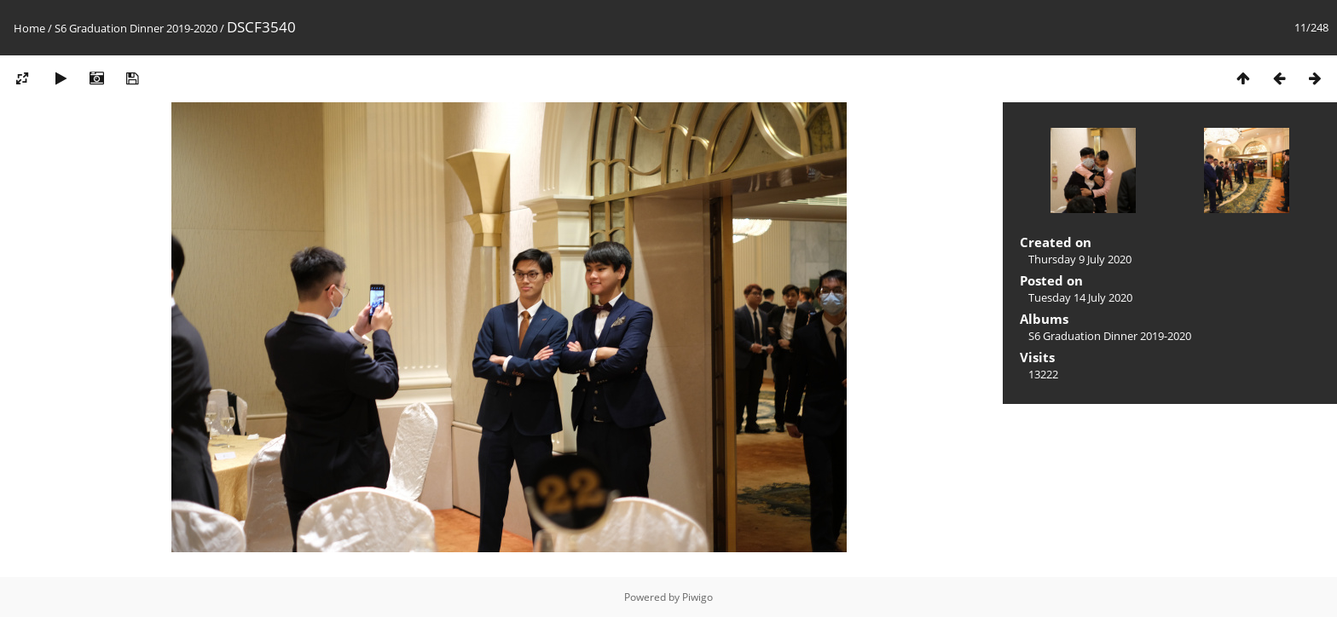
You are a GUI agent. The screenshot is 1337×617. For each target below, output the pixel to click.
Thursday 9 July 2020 (1080, 259)
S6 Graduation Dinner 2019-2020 (136, 28)
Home (29, 28)
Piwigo (697, 597)
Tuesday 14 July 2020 (1080, 297)
